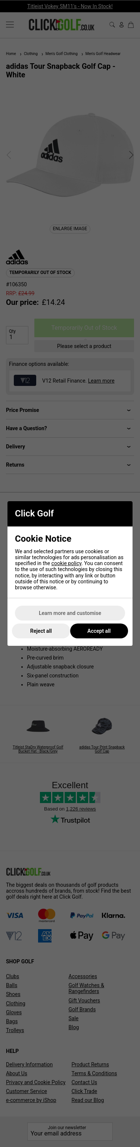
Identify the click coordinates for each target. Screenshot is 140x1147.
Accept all (99, 631)
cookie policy (67, 563)
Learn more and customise (70, 613)
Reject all (41, 631)
